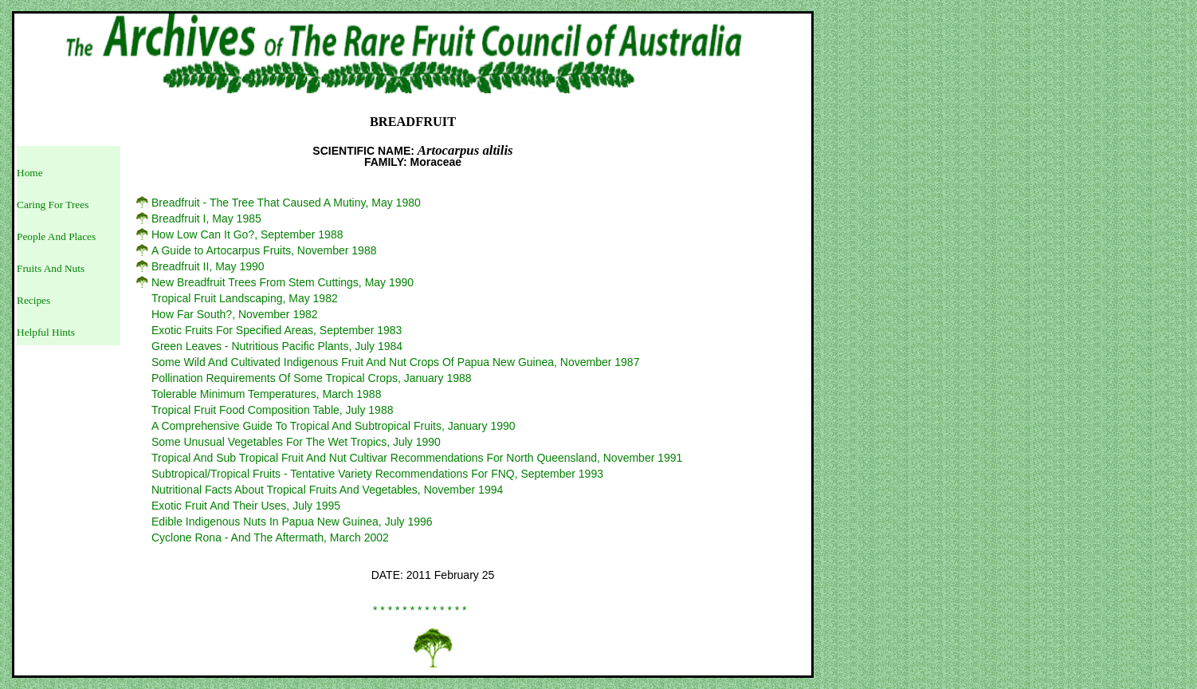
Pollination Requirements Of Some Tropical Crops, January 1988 (311, 378)
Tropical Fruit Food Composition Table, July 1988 (272, 410)
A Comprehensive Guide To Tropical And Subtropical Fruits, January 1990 (333, 425)
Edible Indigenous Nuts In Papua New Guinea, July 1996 (292, 521)
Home (30, 173)
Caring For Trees (52, 205)
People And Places (56, 236)
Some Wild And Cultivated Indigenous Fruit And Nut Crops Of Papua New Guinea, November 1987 (395, 362)
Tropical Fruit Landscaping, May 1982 (244, 298)
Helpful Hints (46, 332)
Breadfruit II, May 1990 (208, 266)
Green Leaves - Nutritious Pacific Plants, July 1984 (276, 346)
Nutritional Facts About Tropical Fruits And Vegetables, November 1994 (327, 489)
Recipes (33, 300)
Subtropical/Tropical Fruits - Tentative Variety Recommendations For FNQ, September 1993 (377, 473)
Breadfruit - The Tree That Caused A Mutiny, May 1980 (286, 202)
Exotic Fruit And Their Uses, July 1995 (245, 505)
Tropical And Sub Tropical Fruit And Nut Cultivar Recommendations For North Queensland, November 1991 (416, 457)
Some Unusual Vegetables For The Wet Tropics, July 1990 (296, 441)
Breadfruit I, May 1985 (206, 218)
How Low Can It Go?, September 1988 (247, 234)
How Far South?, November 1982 (234, 314)
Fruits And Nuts (50, 268)
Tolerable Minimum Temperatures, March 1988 (266, 394)
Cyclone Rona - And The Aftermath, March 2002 (270, 537)
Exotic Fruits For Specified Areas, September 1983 (276, 330)
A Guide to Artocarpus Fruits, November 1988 (263, 250)
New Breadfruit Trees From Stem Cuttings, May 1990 (282, 282)
